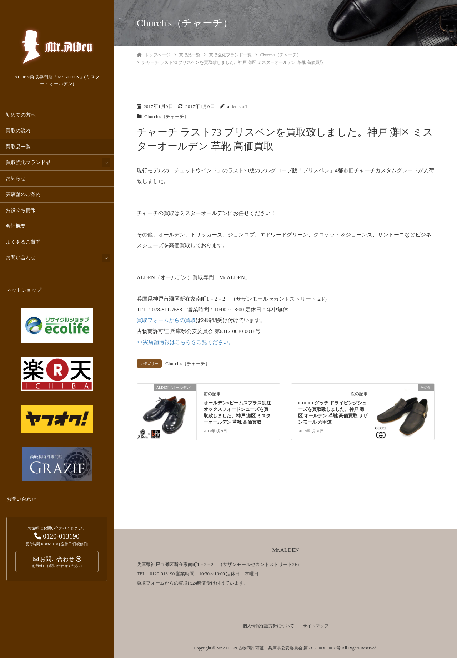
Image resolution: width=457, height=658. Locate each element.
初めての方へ (21, 115)
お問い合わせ (21, 257)
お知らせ (16, 178)
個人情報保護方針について (268, 625)
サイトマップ (316, 625)
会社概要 (16, 226)
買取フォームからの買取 (166, 320)
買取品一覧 (18, 146)
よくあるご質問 (23, 242)
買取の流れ (18, 130)
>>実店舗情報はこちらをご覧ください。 (185, 342)
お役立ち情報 (21, 210)
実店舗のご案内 (23, 194)
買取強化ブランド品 (28, 162)
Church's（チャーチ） (167, 116)
